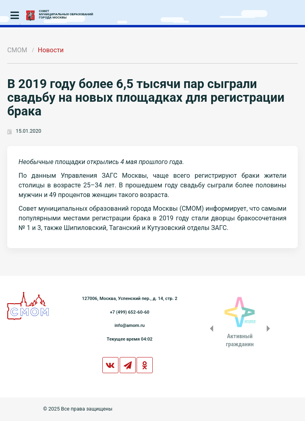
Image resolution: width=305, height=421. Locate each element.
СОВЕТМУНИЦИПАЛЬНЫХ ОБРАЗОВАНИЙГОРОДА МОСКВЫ (66, 14)
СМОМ (17, 50)
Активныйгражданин (239, 340)
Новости (51, 50)
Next (270, 328)
